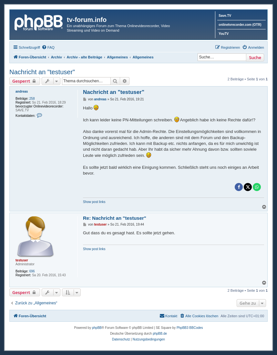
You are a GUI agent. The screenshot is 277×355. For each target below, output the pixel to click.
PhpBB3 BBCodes (190, 328)
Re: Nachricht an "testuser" (114, 218)
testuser (21, 260)
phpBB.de (160, 333)
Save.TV (225, 15)
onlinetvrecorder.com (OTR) (240, 24)
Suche (255, 57)
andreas (21, 91)
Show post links (94, 202)
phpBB (97, 328)
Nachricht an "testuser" (42, 72)
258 (32, 98)
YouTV (224, 34)
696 (32, 271)
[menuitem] (48, 47)
